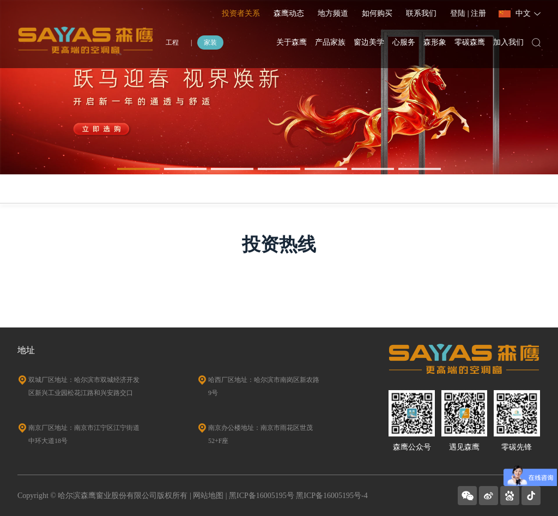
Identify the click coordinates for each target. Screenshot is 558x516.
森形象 (434, 42)
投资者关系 (241, 13)
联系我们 (421, 13)
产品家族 (330, 42)
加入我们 (508, 42)
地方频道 (333, 13)
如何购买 (377, 13)
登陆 (459, 13)
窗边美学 (369, 42)
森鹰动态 (289, 13)
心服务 (403, 42)
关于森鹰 (291, 42)
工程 (172, 42)
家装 (210, 42)
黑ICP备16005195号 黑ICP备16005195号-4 (298, 495)
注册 (478, 13)
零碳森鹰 (469, 42)
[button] (138, 169)
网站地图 (208, 495)
